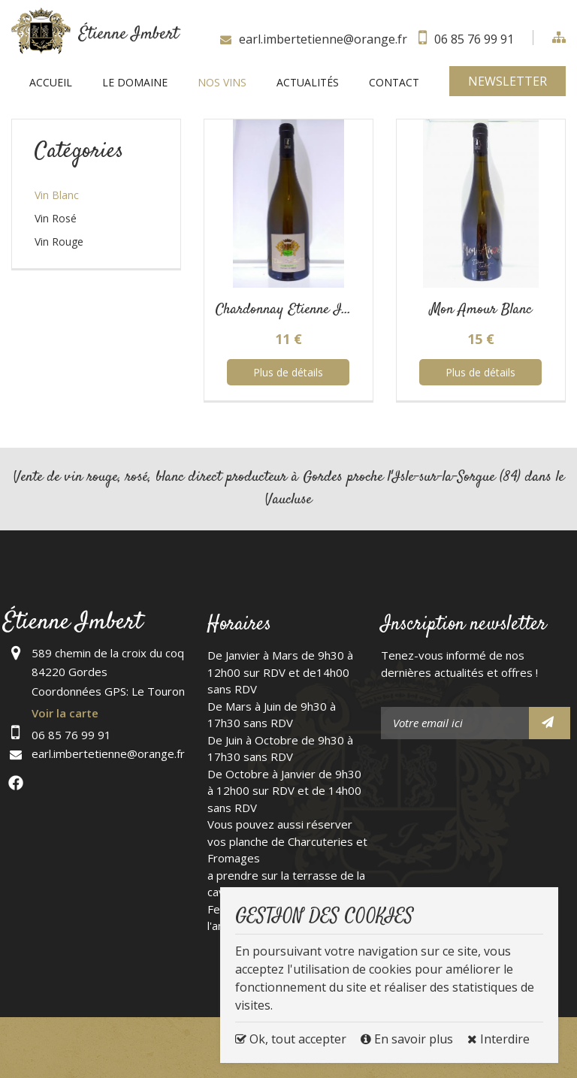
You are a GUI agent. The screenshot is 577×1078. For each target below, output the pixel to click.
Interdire (498, 1039)
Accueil (50, 82)
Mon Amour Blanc (481, 310)
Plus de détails (288, 372)
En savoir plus (408, 1039)
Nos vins (222, 82)
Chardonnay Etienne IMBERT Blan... (320, 310)
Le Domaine (135, 82)
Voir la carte (65, 712)
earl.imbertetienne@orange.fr (323, 39)
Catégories (79, 151)
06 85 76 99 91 (474, 39)
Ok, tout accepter (290, 1039)
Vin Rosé (56, 218)
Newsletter (507, 81)
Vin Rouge (59, 241)
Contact (394, 82)
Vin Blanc (57, 195)
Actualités (307, 82)
